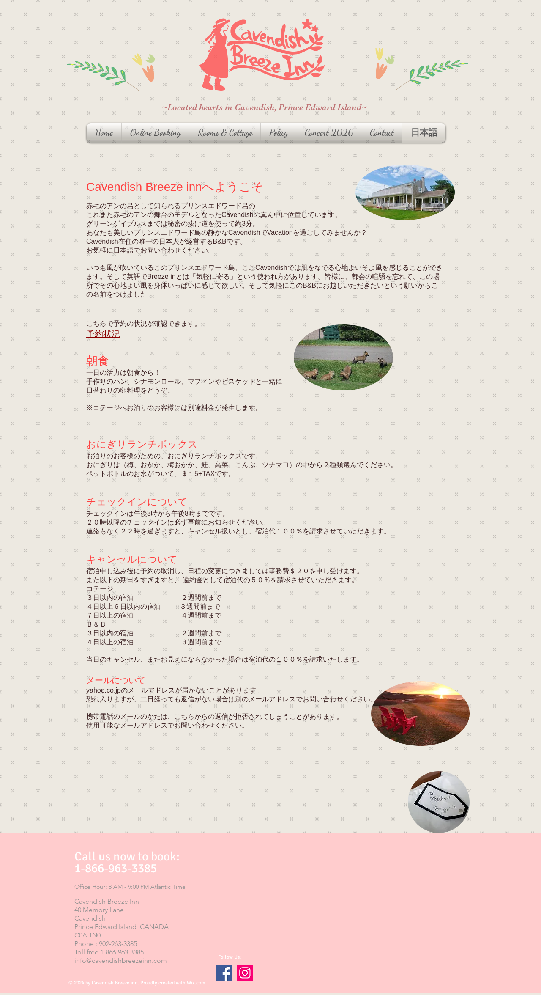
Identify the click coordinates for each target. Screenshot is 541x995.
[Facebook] (224, 973)
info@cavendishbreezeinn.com (120, 961)
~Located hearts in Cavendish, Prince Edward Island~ (264, 107)
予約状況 (103, 333)
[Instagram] (245, 973)
